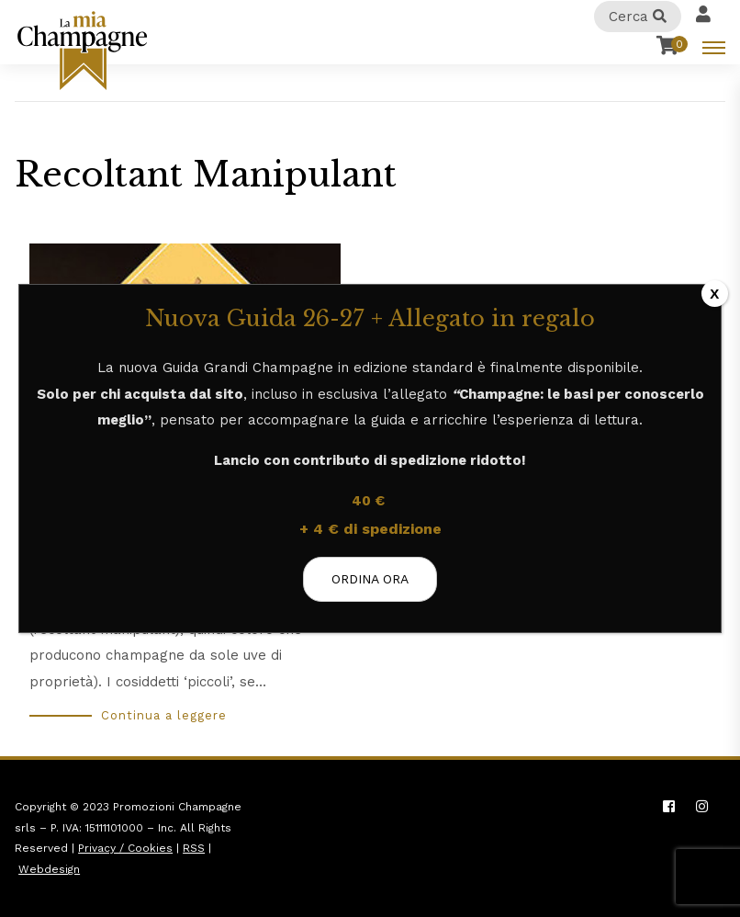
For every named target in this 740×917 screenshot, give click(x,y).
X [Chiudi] (714, 293)
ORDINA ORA (370, 579)
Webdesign (49, 869)
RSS (194, 848)
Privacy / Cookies (125, 848)
